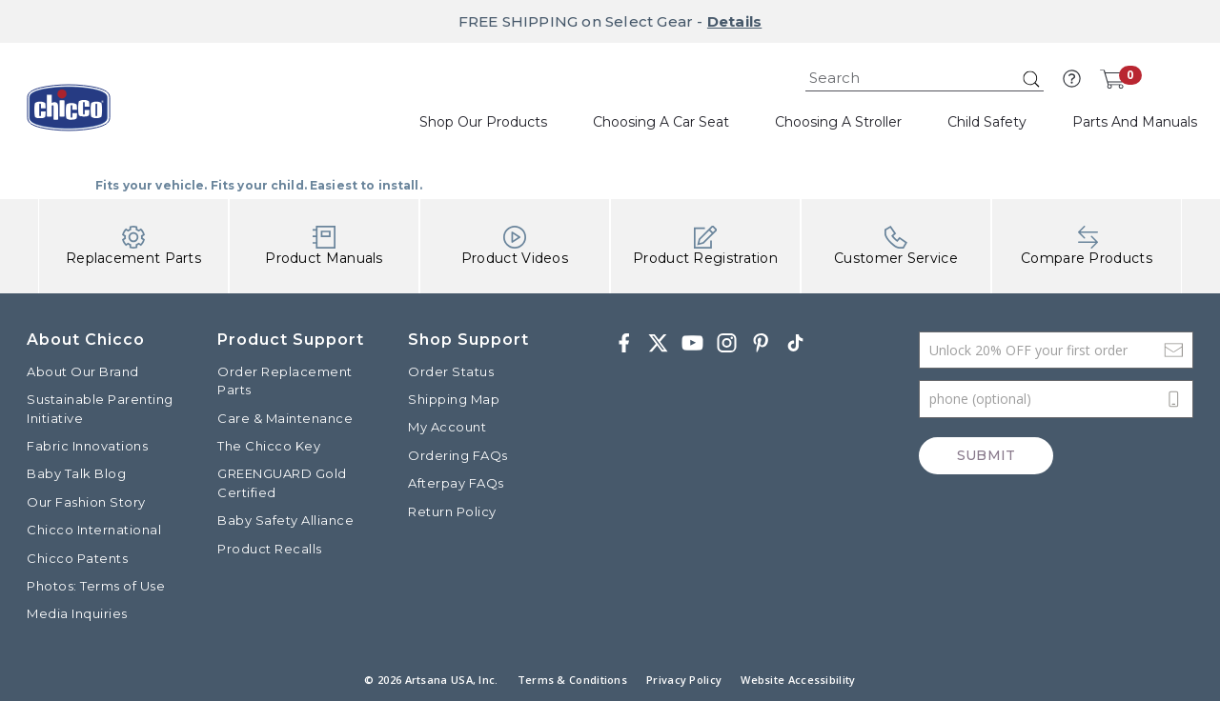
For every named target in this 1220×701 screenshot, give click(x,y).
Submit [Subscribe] (986, 455)
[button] (1072, 79)
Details (734, 21)
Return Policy (452, 511)
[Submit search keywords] (1031, 79)
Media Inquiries (77, 613)
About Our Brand (83, 371)
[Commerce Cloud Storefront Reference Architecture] (69, 114)
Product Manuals (324, 246)
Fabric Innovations (87, 445)
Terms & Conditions (572, 679)
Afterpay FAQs (456, 483)
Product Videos (514, 246)
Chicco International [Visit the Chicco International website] (94, 529)
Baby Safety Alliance (285, 520)
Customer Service (896, 246)
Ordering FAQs (458, 455)
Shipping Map (453, 399)
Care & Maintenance (285, 418)
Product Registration (705, 246)
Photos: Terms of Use (96, 585)
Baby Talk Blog (76, 473)
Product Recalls (269, 548)
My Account (447, 426)
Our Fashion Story (86, 502)
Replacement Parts (133, 246)
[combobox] (924, 78)
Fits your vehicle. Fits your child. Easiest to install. (258, 185)
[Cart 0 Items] (1112, 79)
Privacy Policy (684, 679)
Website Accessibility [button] (798, 679)
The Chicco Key (268, 445)
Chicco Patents (77, 558)
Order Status (451, 371)
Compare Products (1086, 246)
